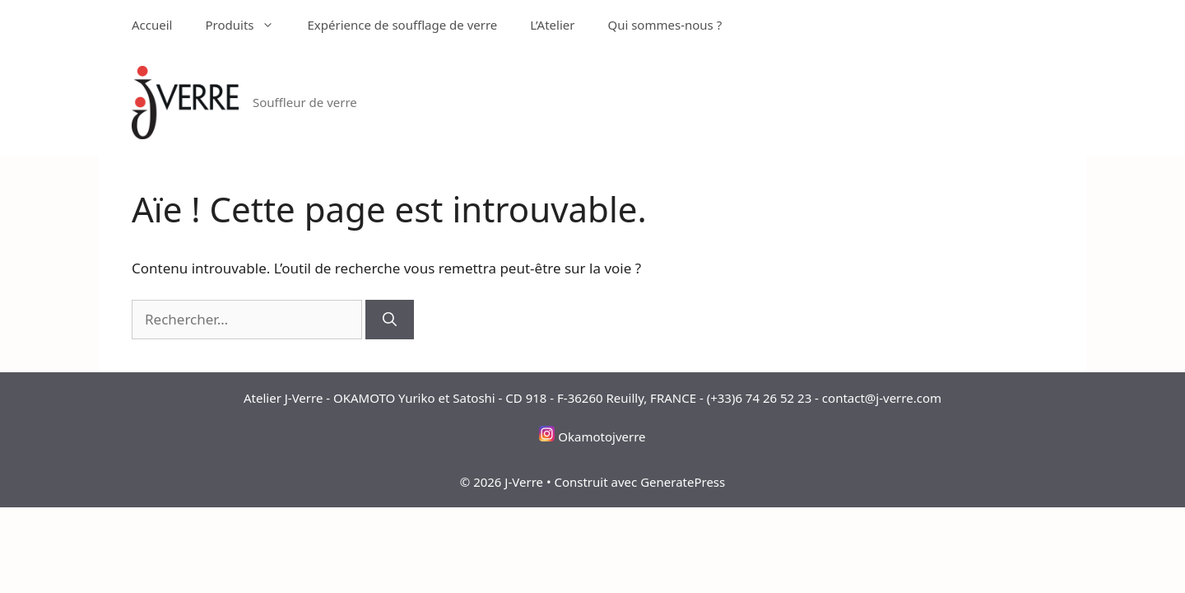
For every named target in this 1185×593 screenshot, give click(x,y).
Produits (247, 24)
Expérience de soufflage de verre (402, 24)
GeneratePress (682, 482)
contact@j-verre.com (881, 398)
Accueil (152, 24)
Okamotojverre (601, 436)
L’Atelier (552, 24)
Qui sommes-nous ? (664, 24)
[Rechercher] (389, 319)
